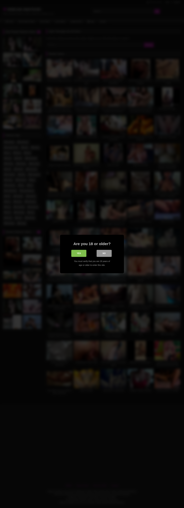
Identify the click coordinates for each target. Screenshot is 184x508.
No (104, 253)
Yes (79, 253)
